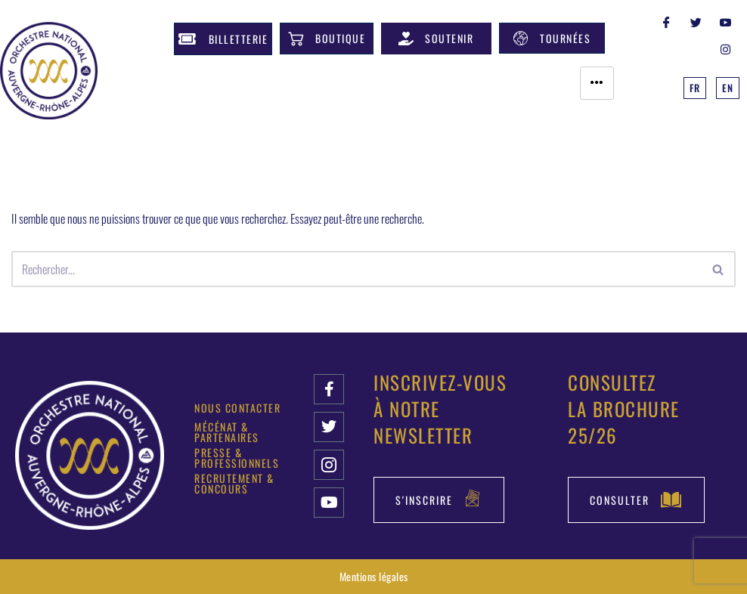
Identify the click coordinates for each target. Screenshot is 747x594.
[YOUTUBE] (725, 21)
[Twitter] (696, 21)
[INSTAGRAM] (725, 48)
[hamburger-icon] (597, 83)
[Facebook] (667, 21)
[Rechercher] (356, 269)
